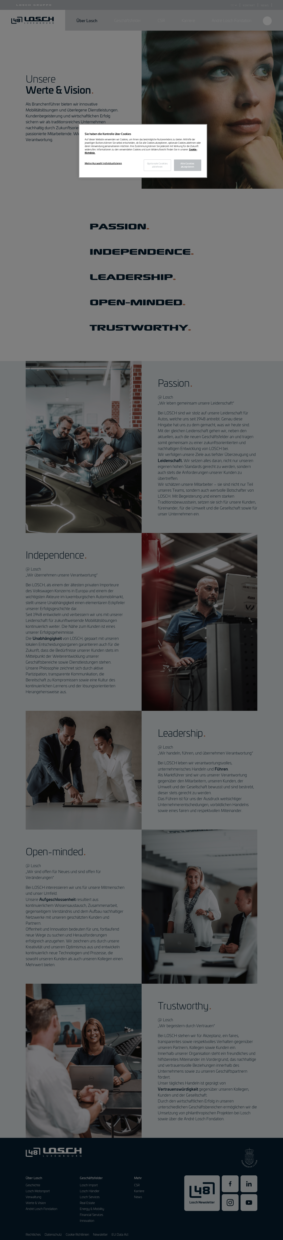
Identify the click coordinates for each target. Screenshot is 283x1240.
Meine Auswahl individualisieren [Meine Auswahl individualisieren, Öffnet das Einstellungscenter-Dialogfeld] (103, 163)
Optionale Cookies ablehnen (157, 165)
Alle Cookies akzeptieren (188, 165)
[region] (143, 151)
